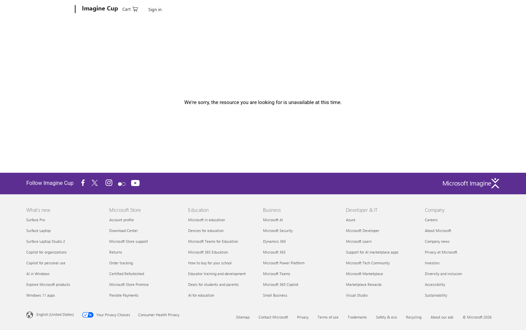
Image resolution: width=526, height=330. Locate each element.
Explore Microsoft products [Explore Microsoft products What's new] (48, 284)
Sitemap (243, 317)
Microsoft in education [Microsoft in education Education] (206, 219)
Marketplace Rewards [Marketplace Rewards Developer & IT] (364, 284)
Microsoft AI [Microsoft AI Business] (273, 219)
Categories (191, 8)
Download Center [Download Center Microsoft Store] (123, 230)
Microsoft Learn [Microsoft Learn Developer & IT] (359, 241)
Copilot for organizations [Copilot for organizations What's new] (46, 252)
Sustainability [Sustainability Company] (436, 295)
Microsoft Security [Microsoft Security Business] (278, 230)
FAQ (292, 8)
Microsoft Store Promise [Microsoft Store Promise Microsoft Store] (129, 284)
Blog (307, 8)
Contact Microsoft (273, 317)
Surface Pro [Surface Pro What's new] (35, 219)
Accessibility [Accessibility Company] (435, 284)
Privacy (303, 317)
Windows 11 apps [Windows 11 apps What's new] (40, 295)
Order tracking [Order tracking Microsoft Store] (121, 262)
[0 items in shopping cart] (466, 8)
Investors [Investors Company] (432, 262)
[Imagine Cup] (99, 9)
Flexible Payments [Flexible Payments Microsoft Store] (124, 295)
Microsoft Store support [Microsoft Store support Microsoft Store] (128, 241)
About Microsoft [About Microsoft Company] (438, 230)
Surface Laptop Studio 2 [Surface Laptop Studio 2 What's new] (45, 241)
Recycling (413, 317)
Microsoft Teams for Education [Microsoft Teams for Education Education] (213, 241)
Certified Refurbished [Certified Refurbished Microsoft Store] (126, 273)
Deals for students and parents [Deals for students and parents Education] (213, 284)
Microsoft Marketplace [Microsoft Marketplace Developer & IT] (364, 273)
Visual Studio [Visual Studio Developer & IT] (357, 295)
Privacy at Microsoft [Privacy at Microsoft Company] (441, 252)
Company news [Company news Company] (437, 241)
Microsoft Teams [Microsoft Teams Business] (276, 273)
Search (238, 8)
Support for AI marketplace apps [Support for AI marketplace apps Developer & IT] (372, 252)
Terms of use (328, 317)
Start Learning (266, 8)
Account (131, 8)
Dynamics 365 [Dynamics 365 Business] (274, 241)
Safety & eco (386, 317)
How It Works (160, 8)
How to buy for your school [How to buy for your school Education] (210, 262)
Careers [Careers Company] (431, 219)
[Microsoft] (49, 9)
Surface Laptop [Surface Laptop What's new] (38, 230)
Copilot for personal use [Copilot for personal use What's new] (45, 262)
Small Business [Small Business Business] (275, 295)
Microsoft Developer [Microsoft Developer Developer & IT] (362, 230)
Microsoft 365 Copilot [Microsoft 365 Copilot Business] (280, 284)
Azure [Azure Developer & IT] (350, 219)
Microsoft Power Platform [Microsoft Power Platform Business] (283, 262)
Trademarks (357, 317)
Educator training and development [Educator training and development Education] (217, 273)
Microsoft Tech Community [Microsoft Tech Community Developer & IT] (368, 262)
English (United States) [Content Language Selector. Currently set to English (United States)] (55, 314)
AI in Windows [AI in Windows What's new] (38, 273)
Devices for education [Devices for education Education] (206, 230)
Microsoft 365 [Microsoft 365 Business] (274, 252)
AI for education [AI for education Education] (201, 295)
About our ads (442, 317)
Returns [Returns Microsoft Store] (115, 252)
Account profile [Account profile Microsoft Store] (121, 219)
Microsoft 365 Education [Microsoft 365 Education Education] (208, 252)
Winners (217, 8)
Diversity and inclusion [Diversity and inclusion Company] (443, 273)
